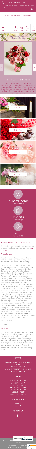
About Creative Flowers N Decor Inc (16, 242)
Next (34, 67)
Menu (3, 30)
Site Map (26, 447)
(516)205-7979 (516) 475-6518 (15, 2)
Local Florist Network (14, 447)
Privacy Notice (23, 445)
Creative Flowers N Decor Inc (18, 15)
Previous (1, 67)
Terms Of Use (12, 445)
